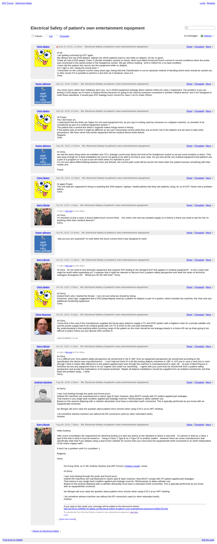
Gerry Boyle (43, 205)
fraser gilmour (43, 84)
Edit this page (208, 540)
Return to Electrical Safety (46, 531)
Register (211, 3)
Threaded (64, 36)
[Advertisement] (108, 15)
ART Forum (8, 3)
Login (202, 3)
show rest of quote (67, 519)
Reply (189, 46)
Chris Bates (43, 46)
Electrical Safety (24, 3)
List (51, 36)
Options (208, 36)
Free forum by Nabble (13, 540)
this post (68, 211)
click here (134, 512)
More (208, 46)
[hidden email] (132, 466)
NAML (66, 515)
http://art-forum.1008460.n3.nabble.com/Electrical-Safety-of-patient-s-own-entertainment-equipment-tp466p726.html (116, 509)
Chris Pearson (43, 314)
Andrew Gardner (43, 382)
